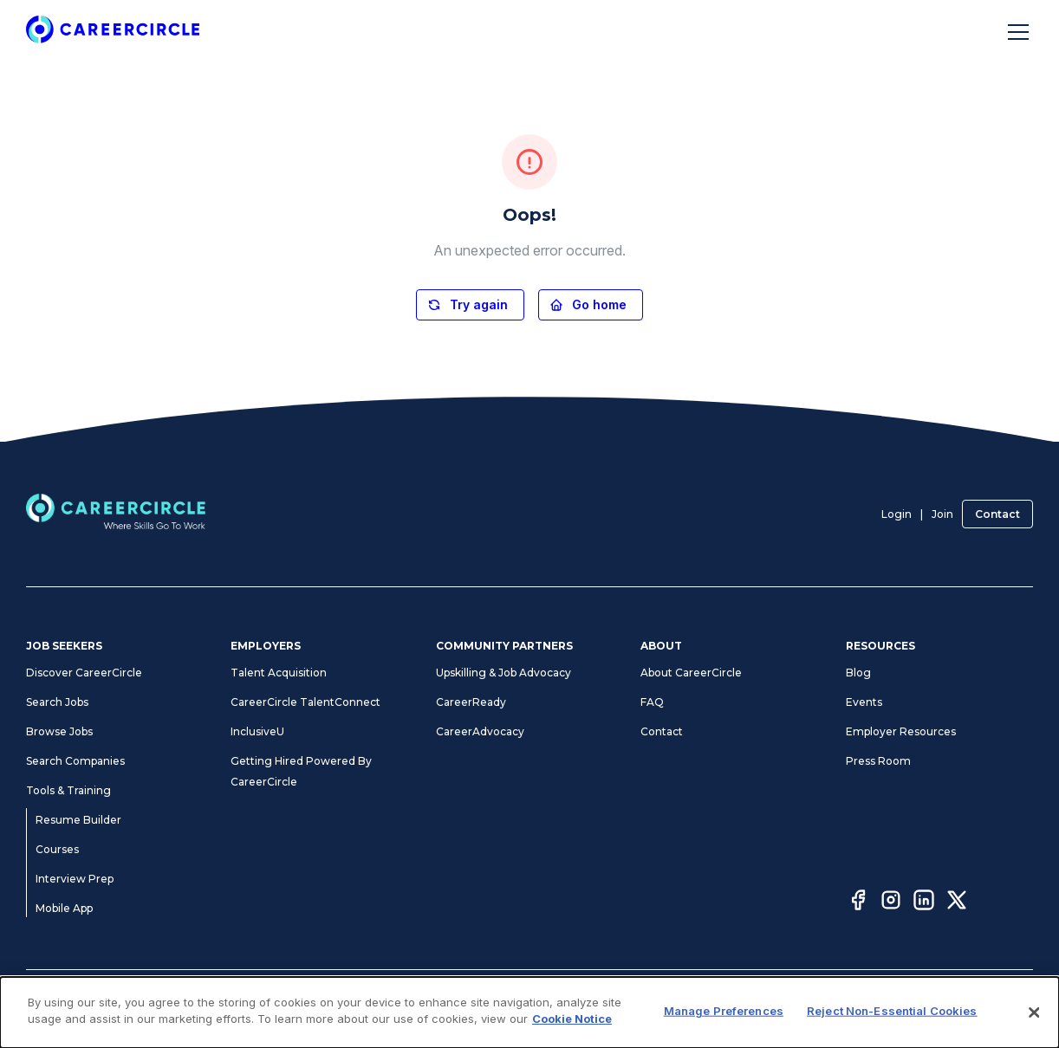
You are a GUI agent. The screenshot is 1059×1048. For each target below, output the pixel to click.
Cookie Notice (572, 1018)
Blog (858, 672)
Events (864, 701)
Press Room (878, 760)
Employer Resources (901, 731)
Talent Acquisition (279, 672)
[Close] (1035, 1012)
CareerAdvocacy (480, 731)
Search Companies (75, 760)
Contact (997, 514)
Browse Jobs (59, 731)
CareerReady (471, 701)
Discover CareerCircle (84, 672)
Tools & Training (68, 790)
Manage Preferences (723, 1011)
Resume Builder (78, 819)
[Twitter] (957, 902)
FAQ (652, 701)
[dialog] (529, 1012)
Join (942, 514)
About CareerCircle (691, 672)
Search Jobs (57, 701)
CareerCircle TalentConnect (305, 701)
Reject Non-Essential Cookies (892, 1011)
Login (896, 514)
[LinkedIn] (924, 902)
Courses (57, 849)
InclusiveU (257, 731)
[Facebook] (858, 902)
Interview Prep (75, 878)
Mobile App (64, 908)
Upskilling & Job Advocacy (503, 672)
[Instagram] (891, 902)
